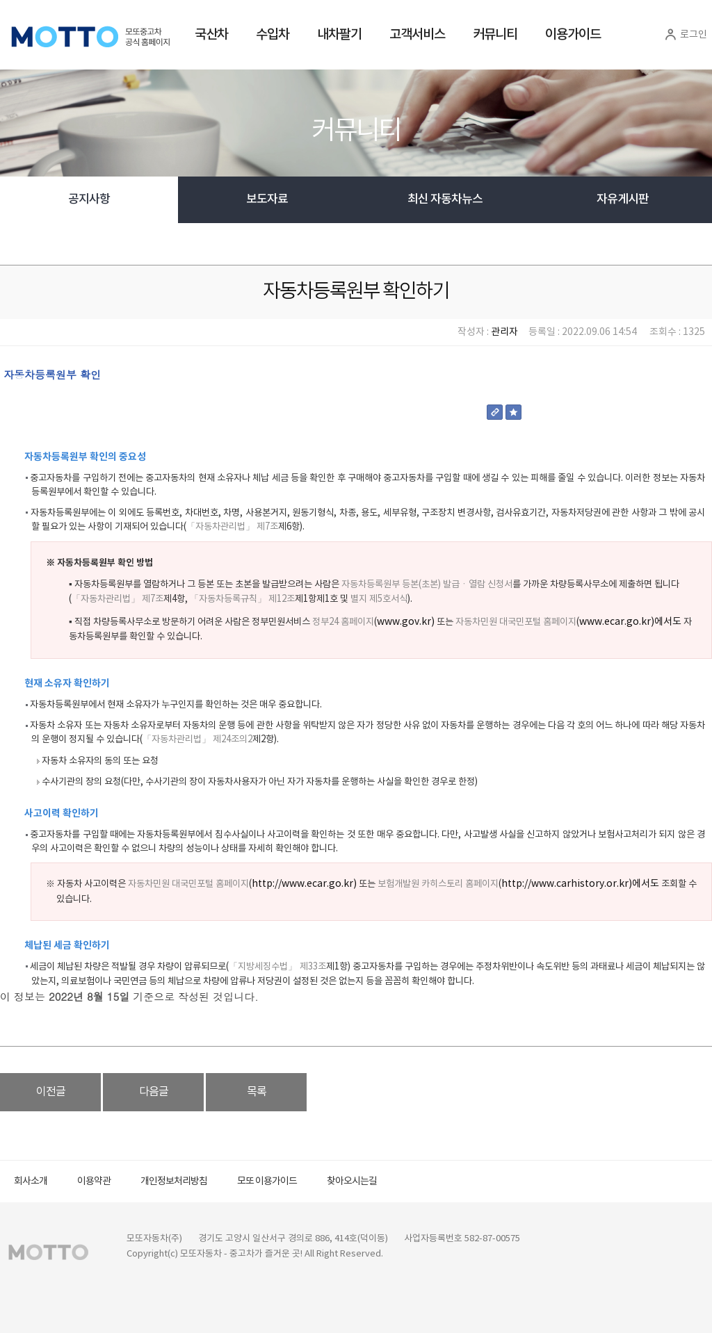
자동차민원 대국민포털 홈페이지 (515, 622)
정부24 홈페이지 (343, 622)
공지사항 (89, 199)
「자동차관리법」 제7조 (232, 526)
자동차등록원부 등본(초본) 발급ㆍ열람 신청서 (426, 584)
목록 (256, 1092)
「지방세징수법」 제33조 (277, 966)
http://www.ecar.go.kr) (304, 884)
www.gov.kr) (406, 622)
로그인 (685, 34)
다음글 (153, 1092)
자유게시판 (623, 199)
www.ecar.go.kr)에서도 (630, 622)
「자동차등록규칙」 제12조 (242, 599)
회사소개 (30, 1181)
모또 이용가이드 (267, 1181)
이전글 (50, 1092)
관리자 (504, 332)
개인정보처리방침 (173, 1181)
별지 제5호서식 (377, 599)
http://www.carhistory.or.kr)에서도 (580, 884)
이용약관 (94, 1181)
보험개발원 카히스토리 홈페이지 (438, 884)
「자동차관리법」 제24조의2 (197, 739)
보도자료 (267, 199)
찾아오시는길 (352, 1181)
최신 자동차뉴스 (445, 199)
